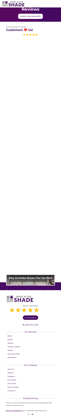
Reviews (10, 365)
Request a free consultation (30, 16)
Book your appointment (13, 403)
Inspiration (11, 368)
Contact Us (11, 383)
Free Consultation (30, 310)
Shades (10, 332)
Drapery (10, 342)
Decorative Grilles (13, 346)
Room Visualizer (13, 379)
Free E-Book (11, 376)
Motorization (11, 349)
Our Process (11, 372)
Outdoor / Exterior (13, 339)
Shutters (10, 335)
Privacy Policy (49, 413)
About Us (10, 361)
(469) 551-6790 (31, 317)
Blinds (9, 328)
